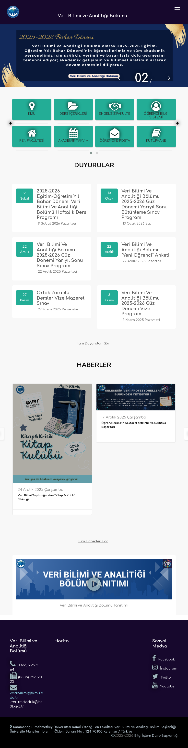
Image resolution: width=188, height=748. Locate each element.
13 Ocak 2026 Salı (136, 223)
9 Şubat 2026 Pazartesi (56, 223)
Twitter (162, 676)
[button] (91, 153)
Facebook (163, 658)
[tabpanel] (94, 55)
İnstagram (164, 667)
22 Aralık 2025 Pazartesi (57, 271)
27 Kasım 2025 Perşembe (57, 309)
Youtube (163, 685)
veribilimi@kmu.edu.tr (26, 692)
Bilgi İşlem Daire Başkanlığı (156, 735)
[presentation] (10, 123)
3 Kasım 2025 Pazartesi (140, 319)
